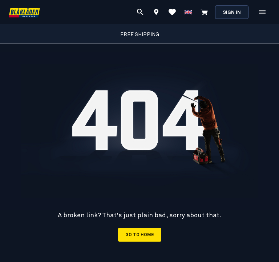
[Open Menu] (262, 12)
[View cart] (204, 12)
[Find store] (156, 13)
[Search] (140, 12)
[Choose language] (188, 12)
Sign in (232, 12)
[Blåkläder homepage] (24, 12)
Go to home (139, 235)
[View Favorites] (172, 12)
